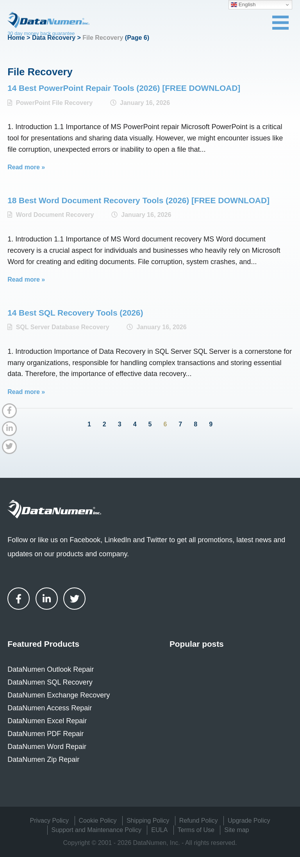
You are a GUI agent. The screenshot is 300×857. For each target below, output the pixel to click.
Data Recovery (53, 37)
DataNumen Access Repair (49, 708)
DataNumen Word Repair (46, 747)
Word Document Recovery (55, 214)
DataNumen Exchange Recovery (58, 695)
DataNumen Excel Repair (47, 721)
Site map (236, 830)
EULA (159, 830)
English (243, 5)
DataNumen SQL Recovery (49, 682)
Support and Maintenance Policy (96, 830)
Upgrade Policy (249, 820)
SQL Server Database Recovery (62, 327)
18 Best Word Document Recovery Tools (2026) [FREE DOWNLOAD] (138, 200)
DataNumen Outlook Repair (50, 669)
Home (16, 37)
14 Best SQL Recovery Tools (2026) (75, 312)
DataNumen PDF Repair (45, 734)
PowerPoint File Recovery (54, 102)
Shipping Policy (148, 820)
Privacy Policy (49, 820)
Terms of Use (196, 830)
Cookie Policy (98, 820)
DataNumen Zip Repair (43, 759)
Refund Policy (198, 820)
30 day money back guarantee (41, 33)
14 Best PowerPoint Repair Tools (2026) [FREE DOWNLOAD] (123, 87)
